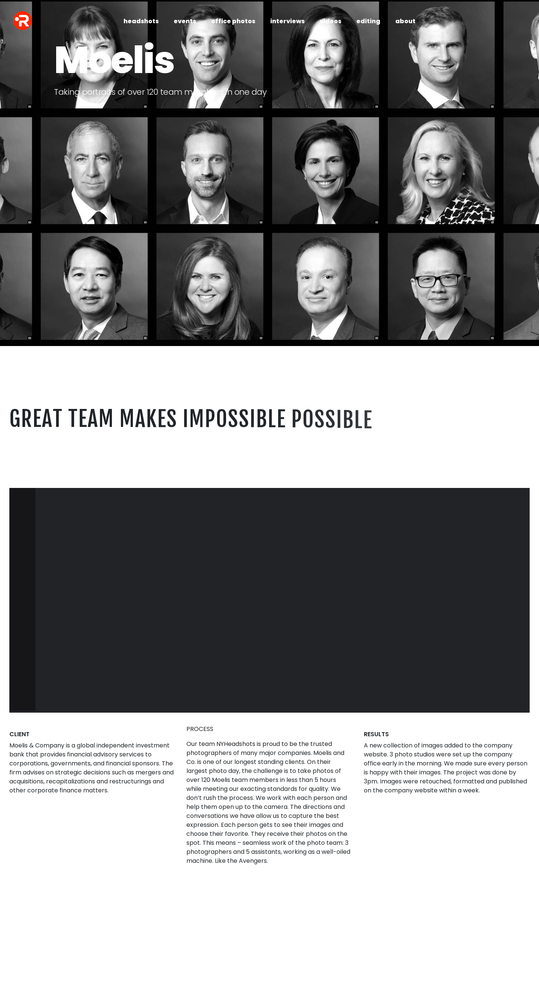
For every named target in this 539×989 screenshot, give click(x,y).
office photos (233, 21)
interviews (287, 21)
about (405, 21)
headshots (141, 21)
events (185, 21)
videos (330, 21)
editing (368, 21)
